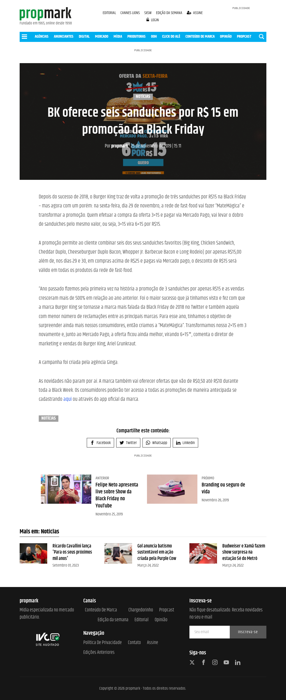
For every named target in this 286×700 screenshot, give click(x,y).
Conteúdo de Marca (101, 610)
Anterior (102, 478)
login (152, 20)
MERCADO (101, 36)
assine (195, 13)
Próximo (208, 478)
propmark (116, 146)
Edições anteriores (99, 652)
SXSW (148, 13)
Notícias (143, 97)
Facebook (100, 443)
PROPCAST (244, 36)
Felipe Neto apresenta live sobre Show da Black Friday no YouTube (117, 495)
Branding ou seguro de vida (223, 488)
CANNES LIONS (130, 13)
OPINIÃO (226, 36)
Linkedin (185, 443)
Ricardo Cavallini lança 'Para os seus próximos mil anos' (72, 552)
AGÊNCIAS (42, 36)
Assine (152, 642)
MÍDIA (118, 36)
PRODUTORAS (136, 36)
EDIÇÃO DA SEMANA (169, 13)
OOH (154, 36)
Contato (134, 642)
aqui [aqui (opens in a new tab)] (67, 399)
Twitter (128, 443)
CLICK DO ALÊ (171, 36)
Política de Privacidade (102, 642)
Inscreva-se (248, 632)
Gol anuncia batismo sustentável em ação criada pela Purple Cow (156, 552)
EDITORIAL (109, 13)
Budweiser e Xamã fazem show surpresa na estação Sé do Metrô (243, 552)
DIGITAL (84, 36)
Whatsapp (156, 443)
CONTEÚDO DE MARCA (200, 36)
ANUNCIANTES (63, 36)
